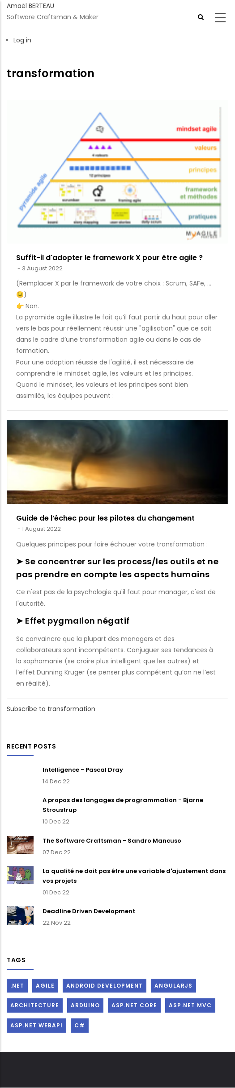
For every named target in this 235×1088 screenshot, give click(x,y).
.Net (17, 985)
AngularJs (173, 985)
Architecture (34, 1005)
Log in (22, 40)
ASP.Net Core (134, 1005)
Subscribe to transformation (51, 708)
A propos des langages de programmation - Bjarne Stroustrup (123, 805)
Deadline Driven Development (89, 911)
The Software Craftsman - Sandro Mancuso (112, 840)
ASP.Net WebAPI (36, 1025)
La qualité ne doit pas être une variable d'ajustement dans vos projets (134, 876)
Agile (45, 985)
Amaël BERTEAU (30, 5)
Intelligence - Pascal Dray (83, 769)
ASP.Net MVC (190, 1005)
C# (79, 1025)
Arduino (85, 1005)
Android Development (104, 985)
